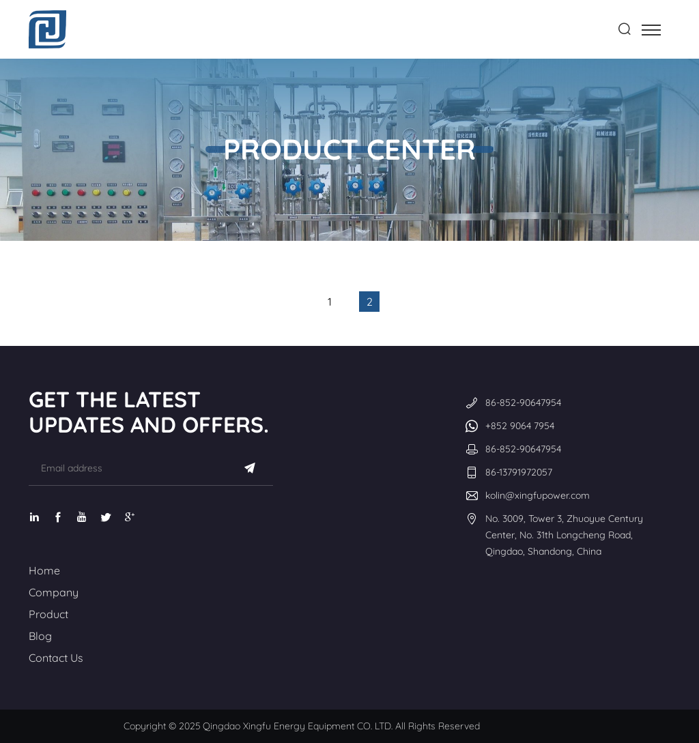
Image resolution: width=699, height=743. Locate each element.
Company (54, 592)
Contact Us (56, 658)
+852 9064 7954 (519, 426)
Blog (40, 636)
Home (44, 570)
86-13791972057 (518, 472)
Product (48, 614)
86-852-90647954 (523, 402)
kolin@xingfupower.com (537, 495)
